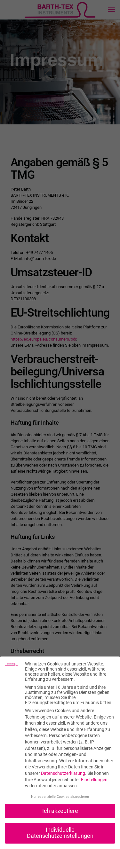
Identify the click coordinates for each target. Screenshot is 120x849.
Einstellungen (94, 779)
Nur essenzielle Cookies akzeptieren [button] (60, 797)
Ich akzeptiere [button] (60, 811)
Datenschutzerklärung (63, 773)
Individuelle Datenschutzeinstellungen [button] (60, 833)
